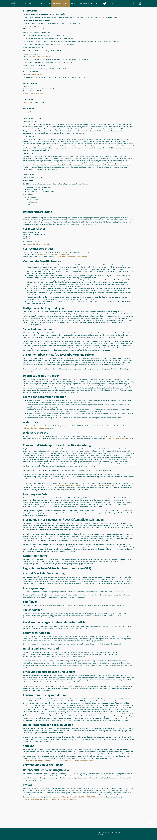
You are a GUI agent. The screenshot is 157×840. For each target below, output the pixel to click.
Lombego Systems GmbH (32, 112)
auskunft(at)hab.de (35, 74)
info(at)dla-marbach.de (36, 29)
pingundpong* (28, 102)
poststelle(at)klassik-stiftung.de (39, 56)
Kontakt (100, 835)
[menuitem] (29, 3)
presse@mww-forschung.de (33, 93)
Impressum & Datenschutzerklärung (109, 832)
